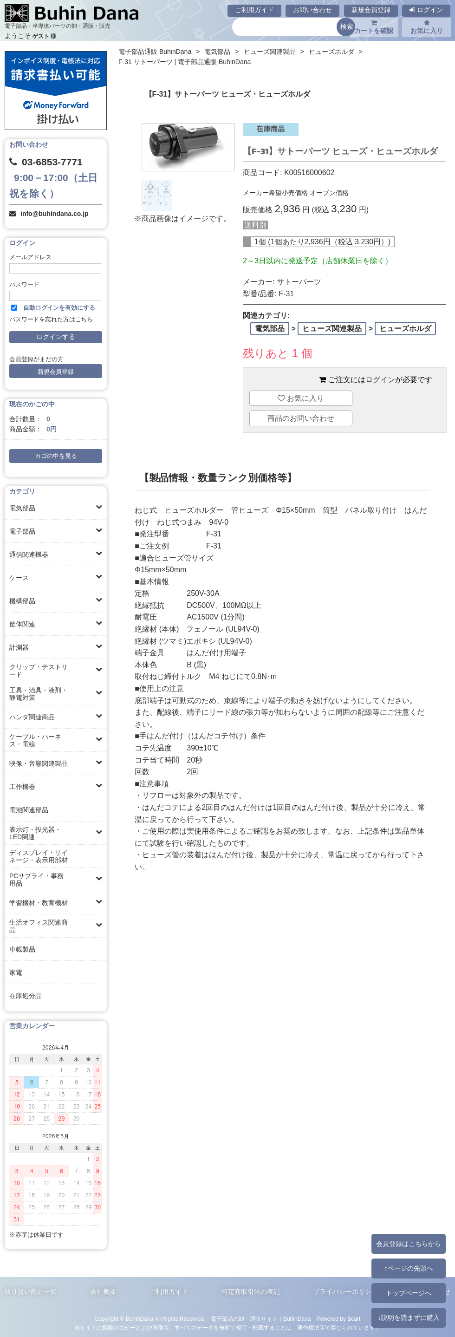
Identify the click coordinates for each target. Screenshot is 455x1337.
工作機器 (22, 786)
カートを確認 (373, 27)
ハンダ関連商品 (32, 717)
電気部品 (22, 508)
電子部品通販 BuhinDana (154, 51)
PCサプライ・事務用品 (36, 879)
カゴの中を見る (56, 456)
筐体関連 (22, 624)
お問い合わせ (312, 9)
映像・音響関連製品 (38, 763)
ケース (19, 577)
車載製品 (22, 949)
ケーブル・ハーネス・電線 (35, 740)
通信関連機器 (28, 554)
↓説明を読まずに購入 (408, 1317)
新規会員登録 (370, 9)
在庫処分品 (25, 995)
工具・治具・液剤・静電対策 (38, 693)
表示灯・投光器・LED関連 (35, 833)
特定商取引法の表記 (250, 1291)
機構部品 (22, 601)
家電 (15, 972)
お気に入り (426, 27)
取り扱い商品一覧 (31, 1291)
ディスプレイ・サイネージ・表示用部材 (38, 856)
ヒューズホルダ (331, 51)
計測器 (19, 647)
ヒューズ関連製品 (270, 51)
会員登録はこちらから (408, 1243)
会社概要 (103, 1291)
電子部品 (22, 531)
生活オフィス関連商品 (38, 926)
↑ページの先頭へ (408, 1268)
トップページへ (408, 1293)
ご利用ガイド (254, 9)
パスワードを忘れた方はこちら (51, 319)
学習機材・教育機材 (38, 903)
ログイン (426, 9)
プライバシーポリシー (345, 1291)
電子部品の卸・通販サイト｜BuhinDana (261, 1319)
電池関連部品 (28, 810)
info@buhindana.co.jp (54, 213)
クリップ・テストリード (38, 670)
